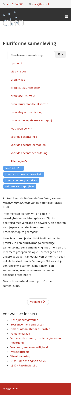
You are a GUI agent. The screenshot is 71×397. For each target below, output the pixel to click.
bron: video (18, 79)
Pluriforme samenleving (27, 55)
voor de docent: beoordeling (29, 153)
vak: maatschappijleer (19, 186)
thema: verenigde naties (21, 180)
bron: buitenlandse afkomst (29, 104)
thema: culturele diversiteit (23, 174)
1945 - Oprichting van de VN (28, 361)
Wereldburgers (20, 352)
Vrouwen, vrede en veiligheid (29, 347)
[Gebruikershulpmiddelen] (60, 54)
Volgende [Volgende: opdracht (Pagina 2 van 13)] (37, 301)
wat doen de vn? (21, 128)
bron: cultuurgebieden (26, 88)
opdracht (17, 63)
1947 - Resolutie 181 (23, 365)
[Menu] (66, 16)
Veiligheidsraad (20, 333)
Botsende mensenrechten (27, 324)
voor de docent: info (24, 136)
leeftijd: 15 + (13, 168)
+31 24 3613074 (15, 4)
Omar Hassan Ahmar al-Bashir (30, 329)
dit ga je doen (19, 71)
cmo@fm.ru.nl (40, 4)
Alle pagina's (19, 161)
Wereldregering (20, 356)
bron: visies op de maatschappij (31, 120)
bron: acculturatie (23, 96)
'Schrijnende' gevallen (24, 320)
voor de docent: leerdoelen (28, 145)
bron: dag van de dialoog (26, 112)
